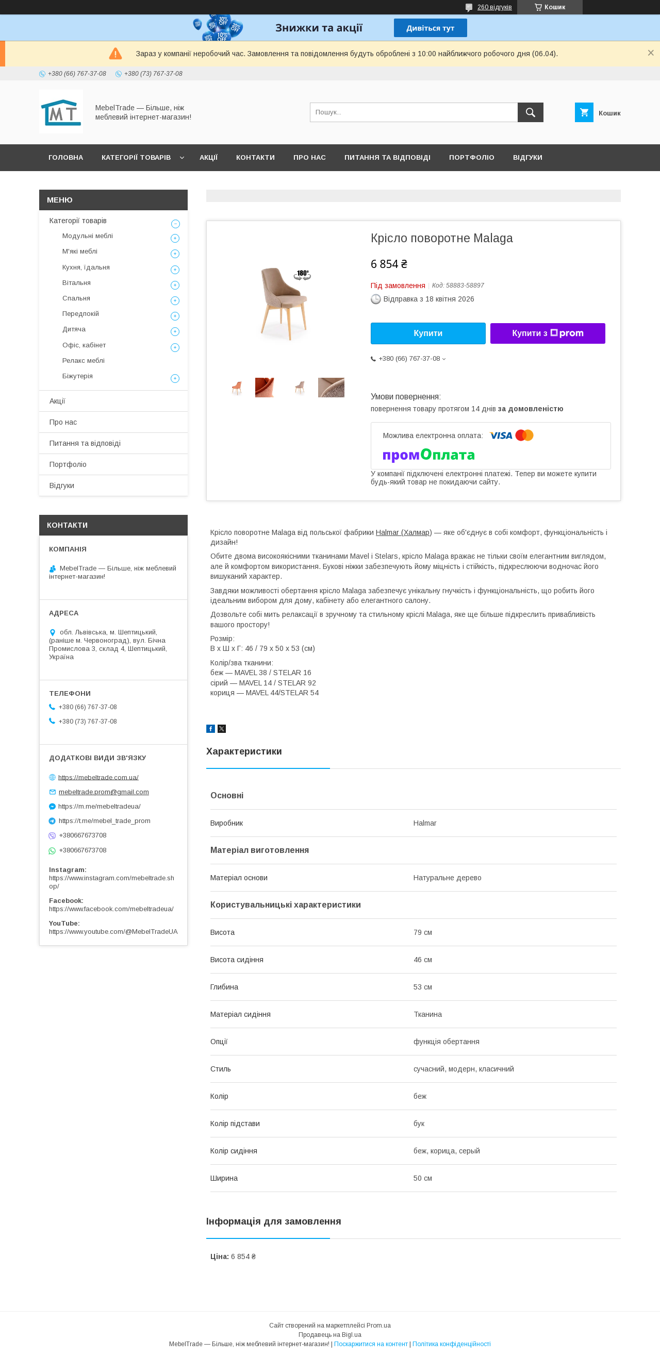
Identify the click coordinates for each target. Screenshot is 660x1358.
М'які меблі (79, 251)
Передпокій (80, 313)
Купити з (547, 333)
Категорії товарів (136, 157)
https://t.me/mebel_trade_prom (105, 821)
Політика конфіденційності (451, 1344)
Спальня (76, 298)
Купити (428, 333)
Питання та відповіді (387, 157)
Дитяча (74, 329)
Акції (209, 157)
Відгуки (527, 157)
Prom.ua (379, 1325)
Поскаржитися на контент (371, 1344)
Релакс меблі (83, 360)
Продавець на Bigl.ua (330, 1334)
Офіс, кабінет (84, 345)
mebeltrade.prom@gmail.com (104, 792)
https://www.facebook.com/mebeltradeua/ (111, 909)
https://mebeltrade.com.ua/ (98, 777)
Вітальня (76, 283)
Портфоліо (471, 157)
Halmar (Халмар (403, 532)
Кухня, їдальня (86, 267)
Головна (65, 157)
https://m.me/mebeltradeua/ (99, 806)
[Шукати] (530, 112)
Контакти (255, 157)
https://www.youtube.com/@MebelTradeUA (113, 931)
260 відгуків (494, 7)
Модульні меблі (87, 236)
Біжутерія (77, 376)
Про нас (309, 157)
